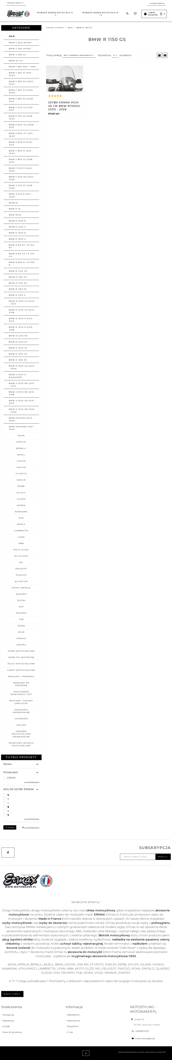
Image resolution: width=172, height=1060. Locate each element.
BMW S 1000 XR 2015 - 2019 (22, 401)
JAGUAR (21, 725)
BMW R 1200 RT (18, 342)
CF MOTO (21, 473)
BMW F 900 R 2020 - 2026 (21, 169)
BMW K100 (15, 215)
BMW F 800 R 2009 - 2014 (21, 143)
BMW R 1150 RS (18, 289)
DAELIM (21, 480)
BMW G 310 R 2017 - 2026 (21, 195)
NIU (21, 562)
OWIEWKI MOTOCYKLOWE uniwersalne (21, 734)
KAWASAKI (21, 511)
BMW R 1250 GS (18, 354)
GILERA (21, 499)
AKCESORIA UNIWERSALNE (21, 711)
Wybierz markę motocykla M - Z (100, 14)
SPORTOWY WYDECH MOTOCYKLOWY (21, 744)
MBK (21, 543)
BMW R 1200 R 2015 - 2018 (21, 328)
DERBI (21, 486)
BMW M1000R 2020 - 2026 (21, 419)
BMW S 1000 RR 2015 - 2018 (22, 393)
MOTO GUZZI (21, 549)
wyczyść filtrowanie (31, 782)
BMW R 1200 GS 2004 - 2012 (22, 302)
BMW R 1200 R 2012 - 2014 (21, 319)
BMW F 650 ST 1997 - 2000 (21, 74)
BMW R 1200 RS (18, 336)
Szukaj (10, 827)
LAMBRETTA (21, 530)
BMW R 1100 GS (18, 271)
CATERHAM (21, 718)
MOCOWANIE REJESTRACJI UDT (21, 692)
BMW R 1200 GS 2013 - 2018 (22, 311)
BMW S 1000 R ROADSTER (17, 375)
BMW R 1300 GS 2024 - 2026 (22, 367)
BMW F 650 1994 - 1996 (22, 66)
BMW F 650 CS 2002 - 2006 (22, 91)
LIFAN (21, 537)
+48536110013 (140, 1031)
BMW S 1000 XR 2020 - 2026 (22, 410)
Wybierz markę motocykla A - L (55, 14)
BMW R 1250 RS (18, 360)
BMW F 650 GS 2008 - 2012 (22, 99)
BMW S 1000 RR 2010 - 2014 (21, 384)
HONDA (21, 505)
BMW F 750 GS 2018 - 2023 (21, 117)
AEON (21, 435)
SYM (21, 606)
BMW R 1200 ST (18, 348)
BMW (12, 36)
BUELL (21, 454)
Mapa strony (73, 1020)
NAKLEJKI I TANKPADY (21, 676)
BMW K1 (13, 203)
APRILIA (21, 442)
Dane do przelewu (12, 1032)
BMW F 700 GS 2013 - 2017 (22, 108)
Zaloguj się (8, 1014)
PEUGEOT (21, 568)
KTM (21, 518)
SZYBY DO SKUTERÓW (21, 657)
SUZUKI (21, 600)
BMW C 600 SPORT (20, 42)
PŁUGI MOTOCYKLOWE (21, 663)
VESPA (21, 626)
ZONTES (21, 645)
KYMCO (21, 524)
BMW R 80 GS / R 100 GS (22, 254)
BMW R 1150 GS (18, 277)
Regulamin (73, 1026)
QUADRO (21, 594)
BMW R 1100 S (17, 295)
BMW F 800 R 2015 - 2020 (21, 152)
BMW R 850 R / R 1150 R (22, 263)
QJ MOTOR (21, 581)
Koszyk (6, 1026)
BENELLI (21, 448)
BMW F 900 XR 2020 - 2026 (22, 178)
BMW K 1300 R (17, 233)
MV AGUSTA (21, 556)
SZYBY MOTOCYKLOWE (21, 651)
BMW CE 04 (16, 60)
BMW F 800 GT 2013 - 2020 (22, 134)
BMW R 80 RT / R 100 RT (21, 246)
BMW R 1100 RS (18, 283)
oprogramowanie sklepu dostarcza (137, 1052)
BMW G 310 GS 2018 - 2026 (21, 186)
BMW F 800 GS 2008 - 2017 (22, 126)
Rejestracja (8, 1020)
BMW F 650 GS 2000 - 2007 (22, 82)
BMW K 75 (15, 209)
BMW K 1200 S (17, 227)
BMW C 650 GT (17, 54)
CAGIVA (21, 461)
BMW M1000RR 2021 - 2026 (22, 427)
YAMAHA (21, 638)
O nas (70, 1032)
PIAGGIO (21, 575)
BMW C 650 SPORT (20, 48)
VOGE (21, 632)
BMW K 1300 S (17, 239)
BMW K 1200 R (17, 221)
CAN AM (21, 467)
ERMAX (11, 777)
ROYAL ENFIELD (21, 588)
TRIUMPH (21, 613)
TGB (21, 619)
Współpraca (73, 1014)
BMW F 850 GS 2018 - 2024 (21, 160)
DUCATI (21, 492)
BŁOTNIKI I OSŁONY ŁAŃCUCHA (21, 701)
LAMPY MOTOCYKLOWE (21, 670)
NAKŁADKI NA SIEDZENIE (21, 684)
